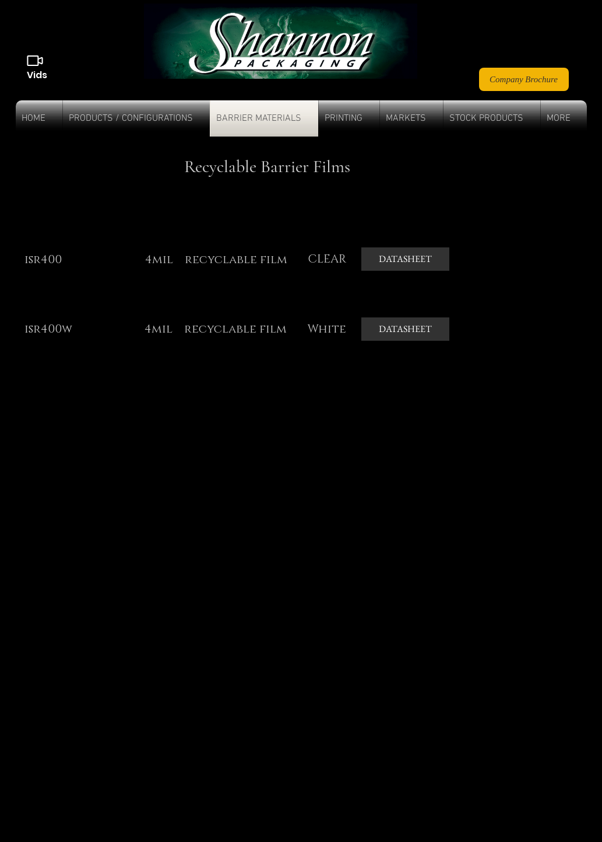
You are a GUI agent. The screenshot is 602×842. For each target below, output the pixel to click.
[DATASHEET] (405, 259)
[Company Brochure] (524, 79)
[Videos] (35, 61)
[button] (136, 118)
